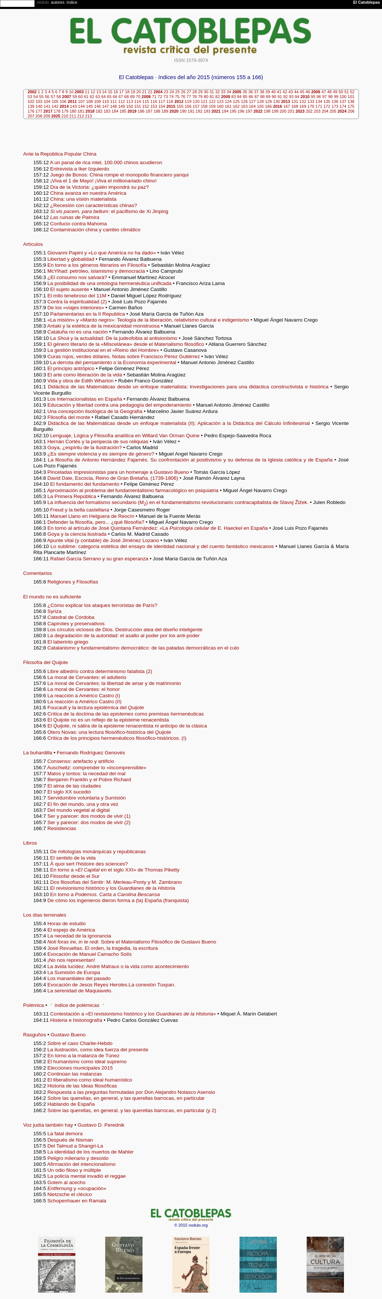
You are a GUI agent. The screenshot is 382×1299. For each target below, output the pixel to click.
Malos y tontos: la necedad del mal (86, 773)
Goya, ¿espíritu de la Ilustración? (84, 447)
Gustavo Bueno (68, 1034)
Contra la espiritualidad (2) (77, 301)
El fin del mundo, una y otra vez (82, 804)
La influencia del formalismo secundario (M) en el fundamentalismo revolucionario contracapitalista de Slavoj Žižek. (178, 502)
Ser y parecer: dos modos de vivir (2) (89, 822)
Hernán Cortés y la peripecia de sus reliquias (97, 441)
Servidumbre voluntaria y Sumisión (86, 798)
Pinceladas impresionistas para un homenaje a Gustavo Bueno (118, 472)
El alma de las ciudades (74, 786)
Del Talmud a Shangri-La (75, 1146)
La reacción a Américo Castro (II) (84, 701)
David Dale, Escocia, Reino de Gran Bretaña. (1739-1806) (112, 478)
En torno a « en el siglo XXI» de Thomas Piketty (115, 870)
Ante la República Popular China (59, 154)
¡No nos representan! (71, 960)
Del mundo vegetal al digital (78, 810)
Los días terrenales (44, 915)
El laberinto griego (67, 642)
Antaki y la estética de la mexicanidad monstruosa (103, 326)
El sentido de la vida (73, 858)
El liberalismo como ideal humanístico (89, 1080)
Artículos (33, 244)
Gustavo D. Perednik (101, 1125)
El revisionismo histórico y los (112, 888)
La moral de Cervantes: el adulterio (86, 677)
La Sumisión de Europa (73, 972)
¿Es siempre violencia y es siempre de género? (100, 454)
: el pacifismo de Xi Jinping (109, 211)
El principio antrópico (70, 368)
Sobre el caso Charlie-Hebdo (80, 1043)
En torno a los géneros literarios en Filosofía (97, 265)
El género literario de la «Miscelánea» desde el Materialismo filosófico (125, 344)
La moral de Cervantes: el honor (83, 689)
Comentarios (37, 573)
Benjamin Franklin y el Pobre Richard (89, 779)
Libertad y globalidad (70, 259)
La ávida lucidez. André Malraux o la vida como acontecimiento (118, 966)
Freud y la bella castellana (79, 510)
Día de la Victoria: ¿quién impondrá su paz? (99, 187)
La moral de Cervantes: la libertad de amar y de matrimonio (114, 683)
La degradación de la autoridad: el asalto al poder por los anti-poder (123, 635)
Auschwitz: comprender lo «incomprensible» (96, 767)
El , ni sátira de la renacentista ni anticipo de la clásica (127, 726)
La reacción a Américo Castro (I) (83, 695)
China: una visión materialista (83, 199)
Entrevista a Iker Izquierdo (79, 169)
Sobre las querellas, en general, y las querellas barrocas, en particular (126, 1098)
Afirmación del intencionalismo (81, 1164)
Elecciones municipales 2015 (80, 1068)
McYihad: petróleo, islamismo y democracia (96, 271)
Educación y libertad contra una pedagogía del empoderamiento (119, 405)
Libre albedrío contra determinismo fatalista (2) (99, 671)
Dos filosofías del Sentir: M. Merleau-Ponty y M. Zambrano (116, 882)
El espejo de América (71, 930)
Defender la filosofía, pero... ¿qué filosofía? (95, 522)
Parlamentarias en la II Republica (87, 314)
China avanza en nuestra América (88, 193)
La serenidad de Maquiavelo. (80, 990)
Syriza (54, 611)
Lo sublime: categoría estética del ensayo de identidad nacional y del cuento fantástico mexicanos (162, 546)
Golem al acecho (66, 1182)
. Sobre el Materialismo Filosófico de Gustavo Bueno (131, 942)
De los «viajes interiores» (75, 307)
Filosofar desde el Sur (75, 876)
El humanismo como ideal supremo (86, 1061)
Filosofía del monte (68, 417)
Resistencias (61, 828)
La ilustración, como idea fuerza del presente (97, 1049)
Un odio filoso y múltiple (74, 1170)
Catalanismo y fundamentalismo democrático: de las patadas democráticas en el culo (143, 648)
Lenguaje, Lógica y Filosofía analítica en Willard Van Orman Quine (125, 435)
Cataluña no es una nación (77, 332)
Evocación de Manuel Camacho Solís (89, 954)
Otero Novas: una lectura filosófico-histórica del (109, 732)
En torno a (105, 894)
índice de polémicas (76, 1005)
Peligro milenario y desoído (78, 1158)
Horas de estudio (66, 923)
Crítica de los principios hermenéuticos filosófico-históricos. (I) (116, 738)
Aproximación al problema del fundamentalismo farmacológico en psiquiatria (132, 490)
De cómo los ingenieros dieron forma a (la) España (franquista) (118, 900)
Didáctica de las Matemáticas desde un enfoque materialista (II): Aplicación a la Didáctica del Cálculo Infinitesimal (179, 423)
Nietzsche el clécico (69, 1194)
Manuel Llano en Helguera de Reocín (92, 516)
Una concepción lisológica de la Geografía (95, 411)
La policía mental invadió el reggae (86, 1176)
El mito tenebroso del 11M (76, 295)
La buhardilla (37, 752)
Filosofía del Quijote (45, 662)
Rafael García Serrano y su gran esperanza (99, 558)
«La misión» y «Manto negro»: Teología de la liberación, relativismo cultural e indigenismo (148, 320)
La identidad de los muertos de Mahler (90, 1152)
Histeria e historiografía (77, 1020)
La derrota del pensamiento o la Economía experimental (113, 362)
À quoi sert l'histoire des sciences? (89, 864)
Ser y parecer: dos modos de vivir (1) (89, 816)
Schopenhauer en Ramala (76, 1200)
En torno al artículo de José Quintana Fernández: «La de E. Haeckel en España (157, 528)
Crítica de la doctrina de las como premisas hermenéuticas (125, 714)
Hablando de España (71, 1104)
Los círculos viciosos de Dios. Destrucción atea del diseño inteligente (125, 629)
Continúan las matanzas (74, 1074)
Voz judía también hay (48, 1125)
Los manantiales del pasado (78, 978)
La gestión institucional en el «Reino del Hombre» (103, 350)
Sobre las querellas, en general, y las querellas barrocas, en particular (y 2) (131, 1110)
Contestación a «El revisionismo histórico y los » (133, 1014)
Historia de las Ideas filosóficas (82, 1086)
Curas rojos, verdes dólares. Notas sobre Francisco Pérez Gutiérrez (123, 356)
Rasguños (34, 1034)
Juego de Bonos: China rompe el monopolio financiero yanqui (119, 175)
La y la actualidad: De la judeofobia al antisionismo (114, 338)
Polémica (33, 1005)
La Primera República (71, 496)
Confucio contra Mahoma (78, 223)
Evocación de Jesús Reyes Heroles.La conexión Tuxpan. (111, 984)
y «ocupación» (76, 1188)
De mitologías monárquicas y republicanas (98, 851)
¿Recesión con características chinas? (93, 205)
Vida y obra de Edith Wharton (80, 381)
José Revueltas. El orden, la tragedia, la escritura (102, 948)
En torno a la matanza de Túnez (83, 1055)
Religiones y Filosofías (72, 582)
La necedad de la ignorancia (79, 936)
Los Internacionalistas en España (84, 399)
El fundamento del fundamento (84, 484)
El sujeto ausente (69, 289)
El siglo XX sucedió (69, 792)
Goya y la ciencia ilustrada (77, 534)
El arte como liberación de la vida (84, 375)
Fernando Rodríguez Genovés (91, 752)
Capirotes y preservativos (75, 623)
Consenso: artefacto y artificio (80, 761)
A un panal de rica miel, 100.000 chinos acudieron (106, 162)
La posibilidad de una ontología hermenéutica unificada (109, 283)
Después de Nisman (70, 1140)
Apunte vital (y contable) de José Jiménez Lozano (103, 540)
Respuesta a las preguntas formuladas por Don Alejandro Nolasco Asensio (131, 1092)
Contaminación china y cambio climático (95, 229)
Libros (30, 843)
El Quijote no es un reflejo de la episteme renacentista (108, 720)
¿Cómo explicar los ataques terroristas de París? (102, 605)
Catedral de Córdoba (70, 617)
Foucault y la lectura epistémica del (95, 707)
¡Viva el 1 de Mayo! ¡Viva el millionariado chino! (103, 181)
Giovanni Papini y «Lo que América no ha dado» (101, 253)
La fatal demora (64, 1133)
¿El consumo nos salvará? (77, 277)
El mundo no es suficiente (52, 597)
